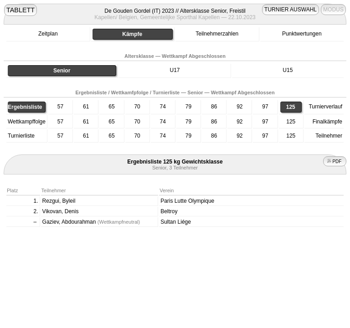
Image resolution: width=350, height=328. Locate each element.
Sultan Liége (175, 222)
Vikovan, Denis (60, 211)
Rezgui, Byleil (59, 201)
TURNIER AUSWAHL (290, 9)
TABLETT (20, 10)
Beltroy (168, 211)
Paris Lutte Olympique (187, 201)
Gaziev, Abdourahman (91, 222)
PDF (335, 161)
